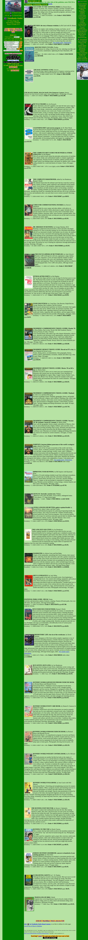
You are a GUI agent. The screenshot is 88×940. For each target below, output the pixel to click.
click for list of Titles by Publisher (33, 926)
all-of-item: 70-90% (13, 60)
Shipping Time (13, 67)
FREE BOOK (15, 70)
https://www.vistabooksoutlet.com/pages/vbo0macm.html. (36, 933)
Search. (50, 4)
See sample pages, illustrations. (62, 42)
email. (40, 936)
